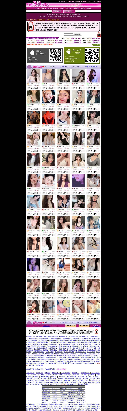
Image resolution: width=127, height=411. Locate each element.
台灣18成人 (62, 390)
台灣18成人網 (55, 400)
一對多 (38, 104)
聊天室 (61, 392)
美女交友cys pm (80, 396)
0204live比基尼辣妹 (72, 390)
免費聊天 (53, 125)
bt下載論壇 (70, 400)
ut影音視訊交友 (80, 390)
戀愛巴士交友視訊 (56, 388)
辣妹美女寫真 (63, 400)
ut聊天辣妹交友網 (46, 390)
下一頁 (86, 66)
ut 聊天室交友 (71, 394)
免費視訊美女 (45, 400)
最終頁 (95, 66)
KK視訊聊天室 (46, 326)
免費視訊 (38, 83)
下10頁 (90, 66)
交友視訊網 (79, 388)
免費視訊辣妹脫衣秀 (46, 388)
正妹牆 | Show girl (64, 398)
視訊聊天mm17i (55, 396)
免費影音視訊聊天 (46, 392)
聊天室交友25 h (45, 394)
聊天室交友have (80, 402)
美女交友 (62, 402)
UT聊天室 (70, 388)
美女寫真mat (71, 398)
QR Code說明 (96, 44)
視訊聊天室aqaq (63, 394)
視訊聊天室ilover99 (72, 396)
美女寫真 (44, 402)
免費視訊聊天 (55, 390)
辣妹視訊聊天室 (55, 394)
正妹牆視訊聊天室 (46, 396)
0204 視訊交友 (63, 388)
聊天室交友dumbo (81, 392)
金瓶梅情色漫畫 (80, 400)
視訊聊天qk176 (80, 394)
